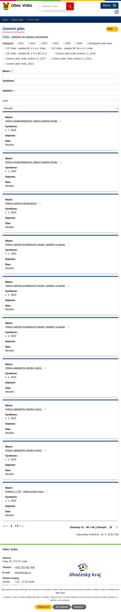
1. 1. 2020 (10, 130)
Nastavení (78, 607)
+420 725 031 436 (24, 567)
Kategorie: (8, 43)
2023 (44, 43)
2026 (79, 43)
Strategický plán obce (100, 43)
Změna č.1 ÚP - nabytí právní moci (27, 491)
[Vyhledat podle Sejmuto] (60, 97)
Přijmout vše (43, 607)
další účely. (60, 593)
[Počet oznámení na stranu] (113, 527)
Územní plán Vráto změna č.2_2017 (26, 58)
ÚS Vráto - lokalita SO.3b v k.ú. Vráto (72, 48)
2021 (21, 43)
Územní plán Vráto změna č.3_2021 (72, 58)
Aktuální (9, 144)
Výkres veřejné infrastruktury (23, 203)
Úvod (4, 19)
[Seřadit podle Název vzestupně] (13, 69)
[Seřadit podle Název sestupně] (13, 71)
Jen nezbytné (62, 607)
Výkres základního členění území (26, 368)
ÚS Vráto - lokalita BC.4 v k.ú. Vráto (26, 48)
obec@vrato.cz (22, 572)
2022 (32, 43)
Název (7, 71)
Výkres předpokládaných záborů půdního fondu (33, 121)
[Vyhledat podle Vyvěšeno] (60, 87)
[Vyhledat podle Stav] (60, 108)
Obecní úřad (17, 19)
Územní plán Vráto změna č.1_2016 (76, 53)
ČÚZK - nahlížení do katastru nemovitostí (25, 36)
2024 (56, 43)
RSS (112, 29)
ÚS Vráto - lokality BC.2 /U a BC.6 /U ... (28, 53)
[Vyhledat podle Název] (60, 76)
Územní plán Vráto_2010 (20, 63)
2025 (68, 43)
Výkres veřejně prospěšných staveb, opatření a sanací (37, 244)
